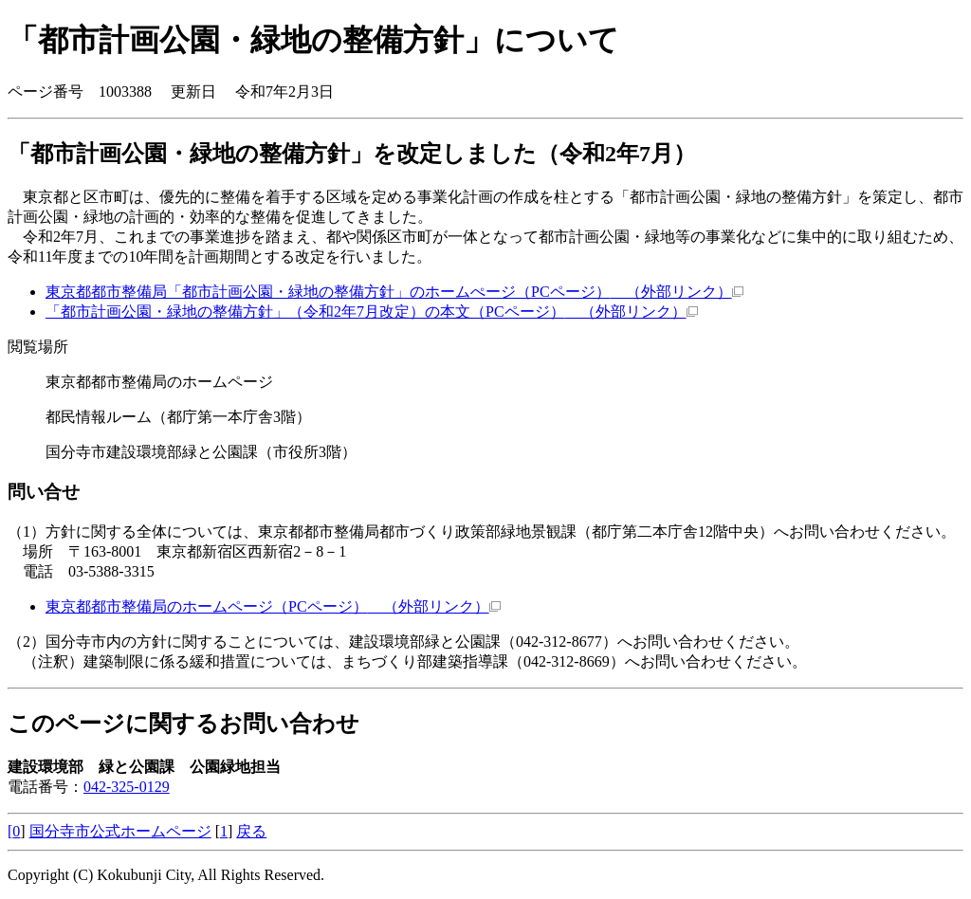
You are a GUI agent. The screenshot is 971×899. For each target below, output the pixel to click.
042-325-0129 (126, 787)
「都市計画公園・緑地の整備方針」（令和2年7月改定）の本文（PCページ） (372, 311)
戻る (251, 831)
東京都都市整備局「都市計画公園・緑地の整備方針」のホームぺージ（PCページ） (394, 292)
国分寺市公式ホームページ (120, 831)
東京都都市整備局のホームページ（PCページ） (273, 606)
